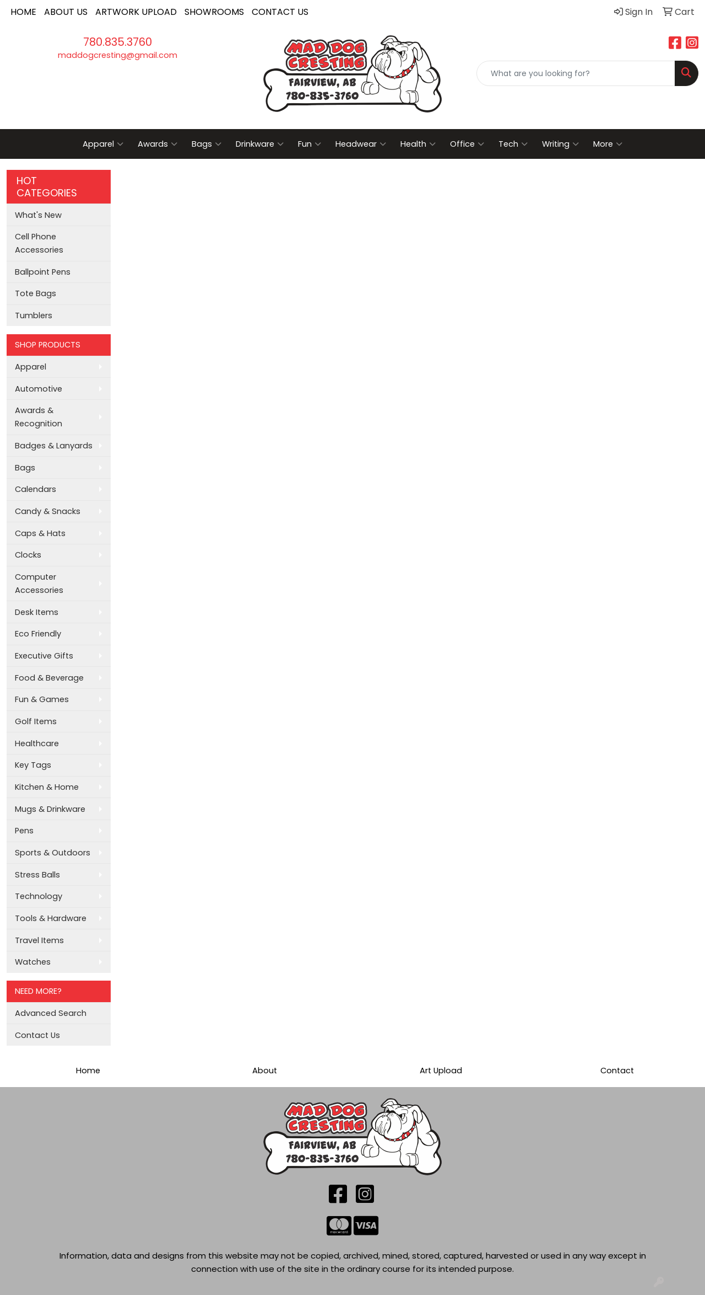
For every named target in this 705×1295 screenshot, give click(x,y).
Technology (38, 896)
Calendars (35, 489)
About (264, 1070)
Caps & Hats (40, 533)
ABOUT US (66, 12)
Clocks (28, 554)
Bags (206, 144)
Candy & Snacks (47, 511)
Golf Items (36, 721)
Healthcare (37, 743)
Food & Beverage (49, 677)
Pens (24, 830)
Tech (513, 144)
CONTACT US (280, 12)
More (607, 144)
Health (418, 144)
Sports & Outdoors (52, 852)
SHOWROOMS (214, 12)
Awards (157, 144)
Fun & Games (42, 699)
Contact (617, 1070)
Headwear (360, 144)
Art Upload (441, 1070)
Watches (33, 961)
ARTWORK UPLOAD (136, 12)
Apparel (103, 144)
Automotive (38, 388)
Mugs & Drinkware (50, 809)
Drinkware (260, 144)
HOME (23, 12)
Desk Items (36, 612)
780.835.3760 (117, 42)
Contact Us (37, 1035)
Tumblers (33, 315)
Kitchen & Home (47, 787)
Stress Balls (37, 874)
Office (467, 144)
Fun (309, 144)
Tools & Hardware (50, 918)
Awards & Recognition (38, 417)
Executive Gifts (44, 655)
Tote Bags (35, 293)
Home (88, 1070)
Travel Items (39, 940)
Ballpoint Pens (42, 271)
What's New (38, 215)
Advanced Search (50, 1013)
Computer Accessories (39, 583)
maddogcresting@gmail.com (117, 55)
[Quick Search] (575, 73)
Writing (560, 144)
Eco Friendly (38, 633)
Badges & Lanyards (54, 445)
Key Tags (33, 764)
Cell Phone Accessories (39, 243)
